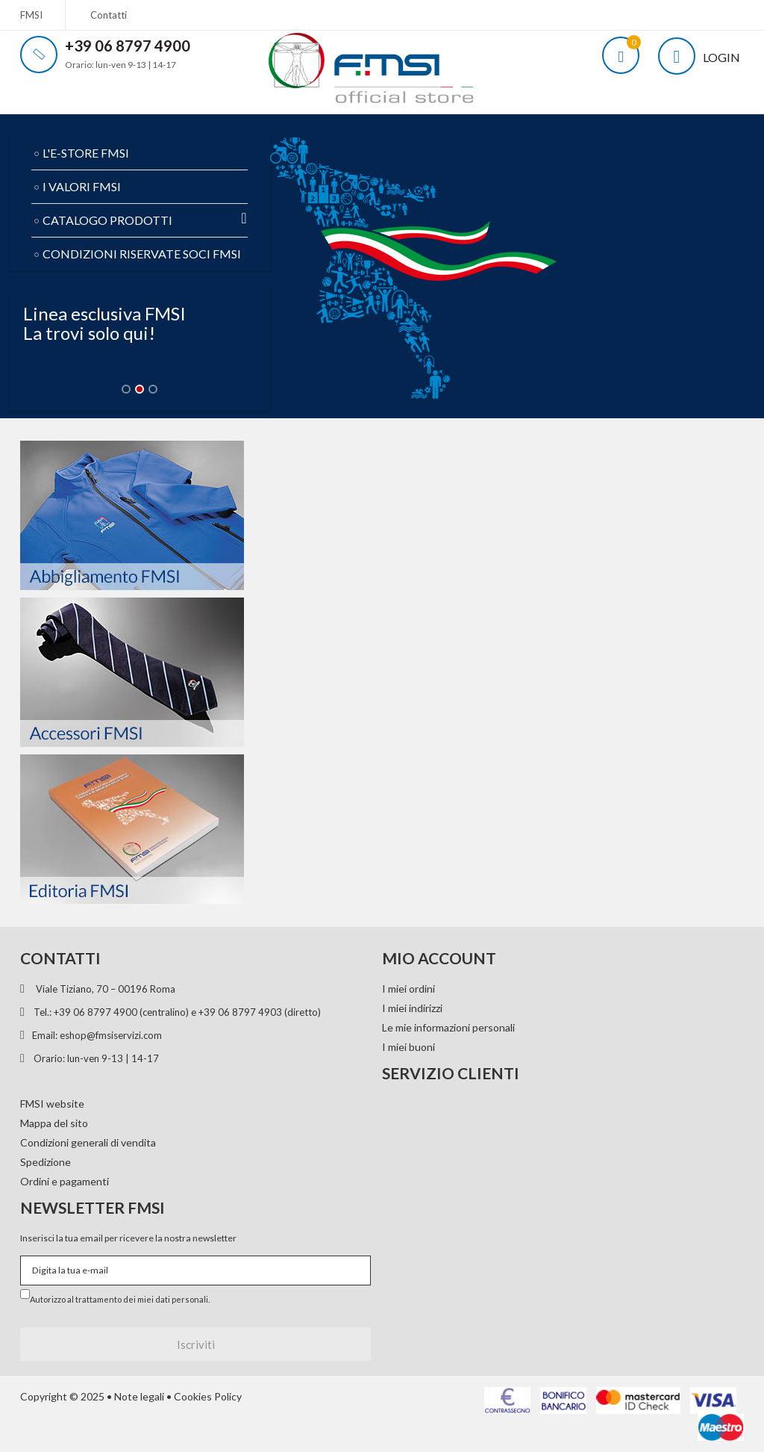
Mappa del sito (54, 1123)
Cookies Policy (208, 1396)
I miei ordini (408, 988)
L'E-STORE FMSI (86, 153)
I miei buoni (408, 1046)
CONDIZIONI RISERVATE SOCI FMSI (142, 253)
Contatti (108, 15)
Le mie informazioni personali (448, 1027)
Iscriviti (196, 1344)
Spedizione (45, 1161)
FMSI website (52, 1103)
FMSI (31, 15)
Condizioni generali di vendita (88, 1142)
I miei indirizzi (412, 1008)
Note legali (139, 1396)
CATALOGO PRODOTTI (145, 219)
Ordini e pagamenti (64, 1181)
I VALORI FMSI (82, 186)
